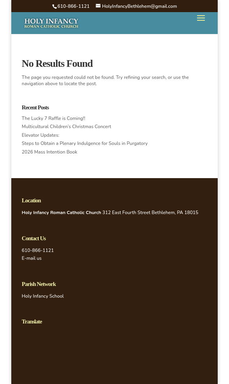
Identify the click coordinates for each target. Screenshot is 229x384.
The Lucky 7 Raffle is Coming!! (53, 118)
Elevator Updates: (40, 135)
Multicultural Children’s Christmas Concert (66, 126)
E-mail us (32, 258)
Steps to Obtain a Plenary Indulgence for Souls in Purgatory (85, 143)
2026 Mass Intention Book (50, 152)
